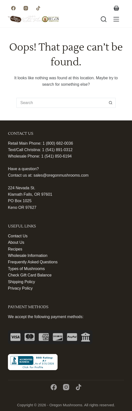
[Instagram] (26, 8)
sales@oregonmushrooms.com (61, 175)
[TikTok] (38, 8)
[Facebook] (13, 8)
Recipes (15, 249)
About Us (16, 242)
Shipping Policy (21, 282)
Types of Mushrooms (26, 269)
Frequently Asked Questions (33, 262)
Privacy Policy (20, 288)
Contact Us (18, 236)
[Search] (103, 19)
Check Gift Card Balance (30, 275)
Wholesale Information (27, 255)
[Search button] (111, 103)
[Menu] (116, 19)
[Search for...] (61, 103)
